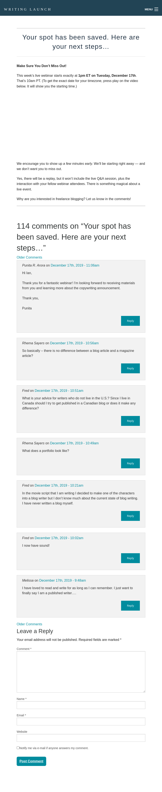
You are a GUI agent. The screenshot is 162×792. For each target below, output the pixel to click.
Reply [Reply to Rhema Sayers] (130, 368)
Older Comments (29, 257)
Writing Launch (28, 9)
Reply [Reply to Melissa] (130, 605)
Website (22, 731)
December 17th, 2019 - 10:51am (59, 390)
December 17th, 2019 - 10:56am (74, 343)
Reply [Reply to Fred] (130, 421)
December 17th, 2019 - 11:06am (75, 265)
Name (22, 699)
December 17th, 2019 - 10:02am (59, 538)
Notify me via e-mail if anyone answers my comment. (53, 748)
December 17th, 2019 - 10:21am (59, 485)
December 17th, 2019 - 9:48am (62, 580)
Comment (24, 649)
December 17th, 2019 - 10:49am (74, 443)
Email (21, 715)
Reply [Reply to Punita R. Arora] (130, 321)
